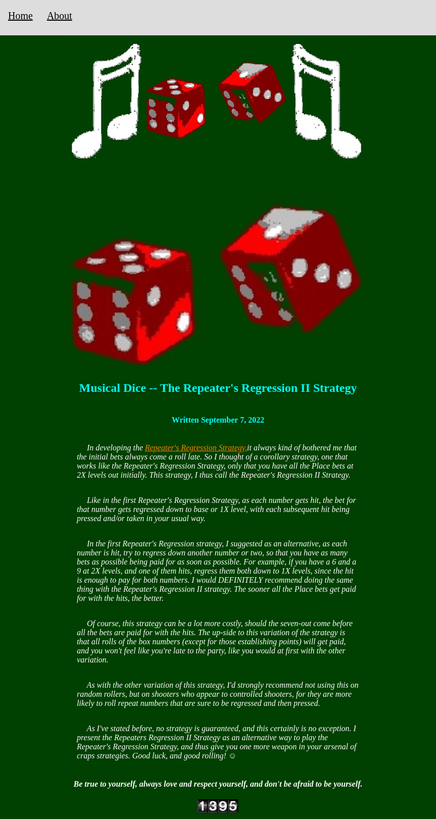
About (59, 15)
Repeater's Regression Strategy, (196, 447)
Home (20, 15)
